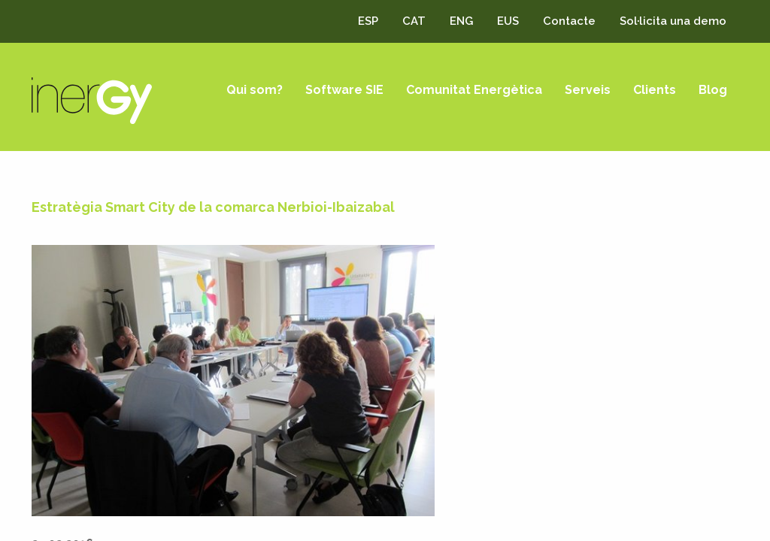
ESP (368, 21)
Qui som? (254, 90)
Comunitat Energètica (474, 90)
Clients (654, 90)
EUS (508, 21)
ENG (461, 21)
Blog (713, 90)
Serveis (588, 90)
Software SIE (344, 90)
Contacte (569, 21)
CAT (414, 21)
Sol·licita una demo (673, 21)
